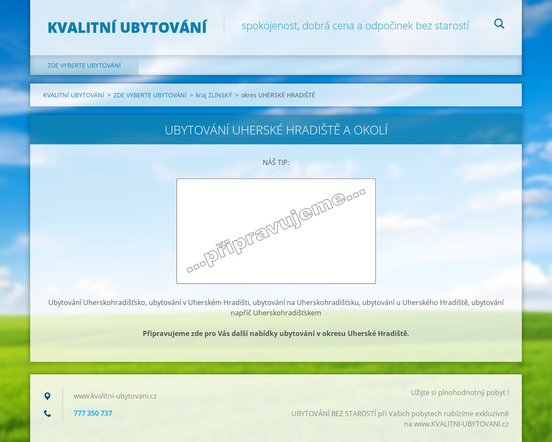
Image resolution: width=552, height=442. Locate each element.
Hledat (499, 25)
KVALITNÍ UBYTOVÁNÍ (73, 95)
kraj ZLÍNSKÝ (214, 95)
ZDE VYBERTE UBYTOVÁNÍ (84, 65)
